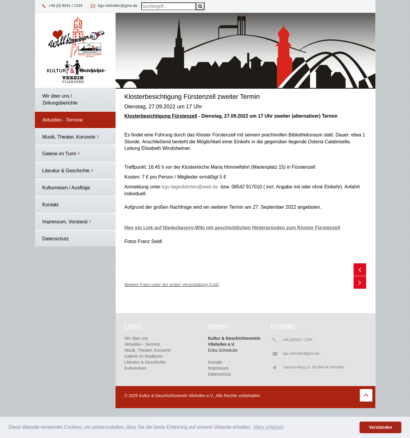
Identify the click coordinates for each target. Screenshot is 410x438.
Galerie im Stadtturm (144, 356)
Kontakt (215, 362)
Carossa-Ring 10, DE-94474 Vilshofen (308, 367)
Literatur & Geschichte (145, 362)
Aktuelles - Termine (142, 344)
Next (360, 282)
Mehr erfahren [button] (269, 427)
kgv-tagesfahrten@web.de (190, 186)
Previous (360, 269)
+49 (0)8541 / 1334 (292, 340)
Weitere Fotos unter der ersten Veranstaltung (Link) (172, 284)
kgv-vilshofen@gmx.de (117, 5)
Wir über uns (136, 338)
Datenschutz (219, 374)
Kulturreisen (136, 368)
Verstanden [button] (380, 427)
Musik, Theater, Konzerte (148, 350)
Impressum (218, 368)
